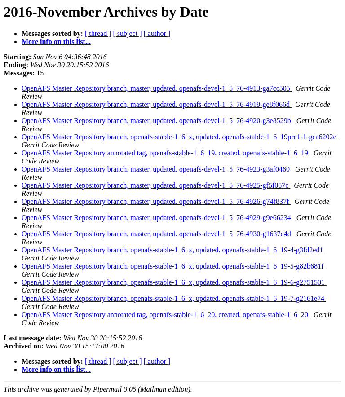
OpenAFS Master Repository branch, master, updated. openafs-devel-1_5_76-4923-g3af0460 (157, 169)
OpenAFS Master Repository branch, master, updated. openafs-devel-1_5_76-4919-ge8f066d (157, 104)
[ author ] (157, 33)
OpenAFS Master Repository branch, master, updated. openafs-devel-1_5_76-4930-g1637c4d (157, 234)
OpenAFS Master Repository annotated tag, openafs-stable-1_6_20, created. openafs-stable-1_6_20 (166, 314)
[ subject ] (127, 33)
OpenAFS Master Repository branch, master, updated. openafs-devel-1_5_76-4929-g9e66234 (157, 217)
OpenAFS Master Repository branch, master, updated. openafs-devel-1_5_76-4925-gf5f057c (156, 185)
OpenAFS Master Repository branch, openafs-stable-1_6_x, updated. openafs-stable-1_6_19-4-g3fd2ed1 (173, 250)
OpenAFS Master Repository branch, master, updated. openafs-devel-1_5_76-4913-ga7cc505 (157, 88)
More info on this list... (56, 41)
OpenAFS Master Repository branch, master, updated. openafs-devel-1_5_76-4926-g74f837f (156, 201)
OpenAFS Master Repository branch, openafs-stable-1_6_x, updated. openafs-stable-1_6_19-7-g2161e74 (174, 298)
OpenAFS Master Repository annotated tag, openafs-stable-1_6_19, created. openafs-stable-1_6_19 (166, 153)
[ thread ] (98, 33)
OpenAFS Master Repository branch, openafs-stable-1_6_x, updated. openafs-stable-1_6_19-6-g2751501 (174, 282)
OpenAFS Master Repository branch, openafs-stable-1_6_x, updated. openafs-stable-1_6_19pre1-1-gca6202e (180, 137)
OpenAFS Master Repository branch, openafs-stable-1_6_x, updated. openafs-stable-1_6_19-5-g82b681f (173, 266)
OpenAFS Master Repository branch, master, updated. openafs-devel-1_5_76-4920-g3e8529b (157, 120)
